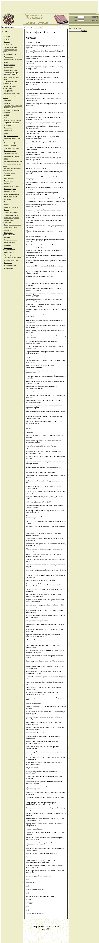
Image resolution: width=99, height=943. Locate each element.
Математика (7, 100)
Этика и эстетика (9, 173)
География (7, 36)
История (6, 210)
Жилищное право (9, 65)
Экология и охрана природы (13, 161)
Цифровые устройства (11, 207)
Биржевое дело (8, 255)
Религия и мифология (11, 227)
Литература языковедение (12, 93)
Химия (6, 159)
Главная (26, 28)
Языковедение (8, 181)
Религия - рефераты (10, 145)
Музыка (6, 115)
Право (6, 133)
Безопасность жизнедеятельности (9, 249)
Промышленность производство (9, 221)
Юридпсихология (9, 191)
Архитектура (8, 34)
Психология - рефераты (11, 143)
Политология (8, 130)
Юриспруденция (9, 178)
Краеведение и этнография (12, 225)
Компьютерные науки (11, 212)
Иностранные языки (10, 197)
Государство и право (10, 47)
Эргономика (8, 176)
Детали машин (8, 57)
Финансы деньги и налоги (12, 156)
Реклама (6, 204)
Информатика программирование (9, 234)
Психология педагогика (11, 218)
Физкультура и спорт (10, 240)
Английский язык (9, 242)
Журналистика (8, 67)
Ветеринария (8, 263)
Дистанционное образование (13, 59)
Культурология (8, 91)
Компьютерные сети (10, 70)
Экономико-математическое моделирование (12, 169)
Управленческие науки (11, 215)
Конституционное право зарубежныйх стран (11, 73)
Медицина (7, 103)
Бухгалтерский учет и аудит (12, 257)
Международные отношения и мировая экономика (12, 106)
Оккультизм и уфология (11, 123)
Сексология (7, 230)
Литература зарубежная (11, 186)
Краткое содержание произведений (10, 82)
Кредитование (8, 268)
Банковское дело (9, 252)
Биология (7, 237)
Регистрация (95, 20)
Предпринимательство (11, 136)
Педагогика (7, 125)
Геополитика (8, 44)
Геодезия (6, 39)
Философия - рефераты (11, 153)
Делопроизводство (10, 54)
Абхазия (42, 28)
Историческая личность (11, 194)
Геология (7, 42)
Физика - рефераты (10, 151)
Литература (7, 183)
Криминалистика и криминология (9, 87)
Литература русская (10, 189)
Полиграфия (8, 128)
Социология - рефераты (11, 148)
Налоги (6, 117)
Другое (6, 62)
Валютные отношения (11, 260)
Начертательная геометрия (12, 120)
